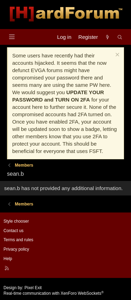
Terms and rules (18, 239)
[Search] (120, 36)
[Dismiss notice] (116, 55)
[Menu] (12, 37)
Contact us (13, 230)
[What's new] (107, 36)
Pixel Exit (33, 287)
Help (7, 258)
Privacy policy (16, 249)
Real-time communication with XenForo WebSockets (53, 293)
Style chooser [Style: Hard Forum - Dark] (16, 221)
